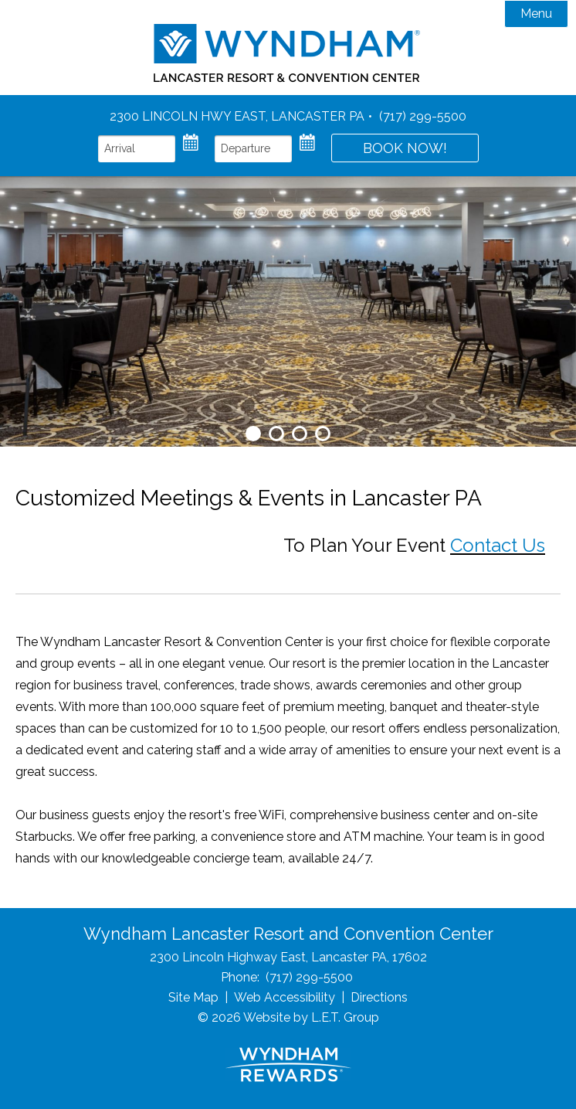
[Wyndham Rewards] (288, 1064)
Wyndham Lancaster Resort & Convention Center (288, 53)
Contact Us (497, 545)
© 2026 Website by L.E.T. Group (288, 1017)
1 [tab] (253, 433)
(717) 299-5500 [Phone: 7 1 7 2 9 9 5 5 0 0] (422, 116)
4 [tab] (322, 433)
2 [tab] (276, 433)
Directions (379, 997)
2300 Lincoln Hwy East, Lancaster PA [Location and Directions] (237, 116)
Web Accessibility (284, 997)
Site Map (193, 997)
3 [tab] (299, 433)
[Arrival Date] (136, 148)
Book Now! (405, 148)
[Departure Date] (253, 148)
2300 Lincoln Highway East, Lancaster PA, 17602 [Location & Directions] (288, 957)
